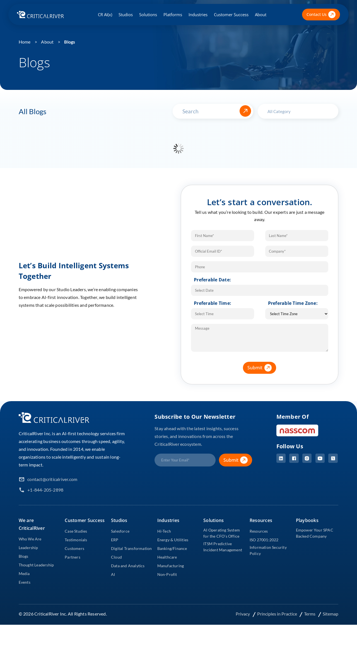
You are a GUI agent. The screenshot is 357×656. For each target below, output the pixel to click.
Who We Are (30, 539)
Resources (259, 531)
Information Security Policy (268, 550)
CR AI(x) (105, 14)
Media (24, 573)
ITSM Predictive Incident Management (222, 546)
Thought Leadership (36, 564)
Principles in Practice (277, 613)
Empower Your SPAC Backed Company (314, 533)
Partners (72, 557)
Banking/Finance (172, 548)
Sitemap (330, 613)
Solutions (148, 14)
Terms (310, 613)
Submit (262, 368)
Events (24, 582)
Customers (74, 548)
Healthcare (167, 557)
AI (113, 574)
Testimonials (76, 539)
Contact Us (321, 14)
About (260, 14)
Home (25, 41)
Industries (198, 14)
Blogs (69, 41)
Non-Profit (167, 574)
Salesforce (120, 531)
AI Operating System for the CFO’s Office (221, 533)
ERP (115, 539)
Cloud (116, 557)
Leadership (28, 547)
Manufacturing (170, 565)
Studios (126, 14)
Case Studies (76, 531)
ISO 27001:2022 (264, 539)
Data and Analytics (128, 565)
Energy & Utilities (173, 539)
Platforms (172, 14)
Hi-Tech (164, 531)
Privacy (242, 613)
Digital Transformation (131, 548)
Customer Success (231, 14)
